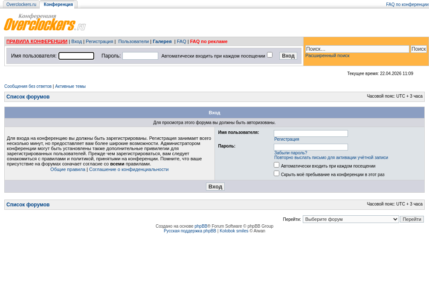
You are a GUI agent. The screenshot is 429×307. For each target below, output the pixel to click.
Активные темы (70, 86)
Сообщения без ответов (28, 86)
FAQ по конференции (407, 4)
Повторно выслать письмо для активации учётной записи (331, 157)
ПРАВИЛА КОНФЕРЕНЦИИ (36, 41)
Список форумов (27, 97)
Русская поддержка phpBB (190, 231)
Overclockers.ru (21, 4)
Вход (76, 41)
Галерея (162, 41)
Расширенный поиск (327, 55)
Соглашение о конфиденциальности (128, 169)
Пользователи (133, 41)
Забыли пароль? (290, 153)
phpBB (200, 226)
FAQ (181, 41)
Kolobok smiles (234, 231)
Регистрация (99, 41)
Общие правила (67, 169)
